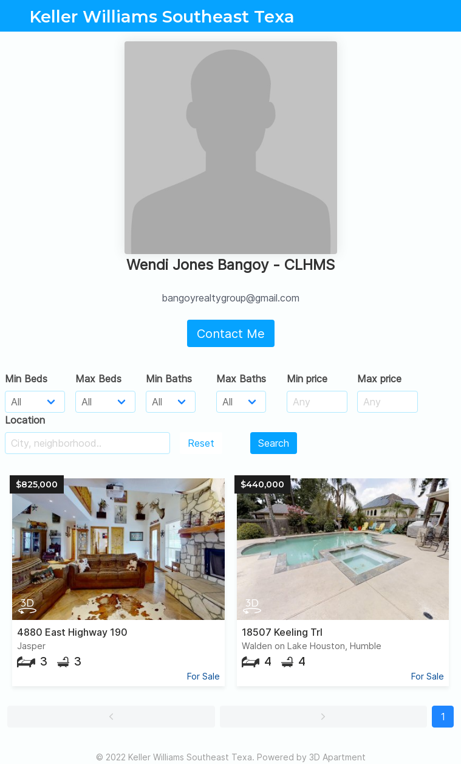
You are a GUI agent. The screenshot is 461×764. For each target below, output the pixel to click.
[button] (111, 717)
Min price (307, 379)
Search (273, 443)
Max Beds (98, 379)
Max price (379, 379)
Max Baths (241, 379)
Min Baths (169, 379)
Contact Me (231, 333)
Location (25, 420)
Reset (201, 443)
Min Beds (26, 379)
